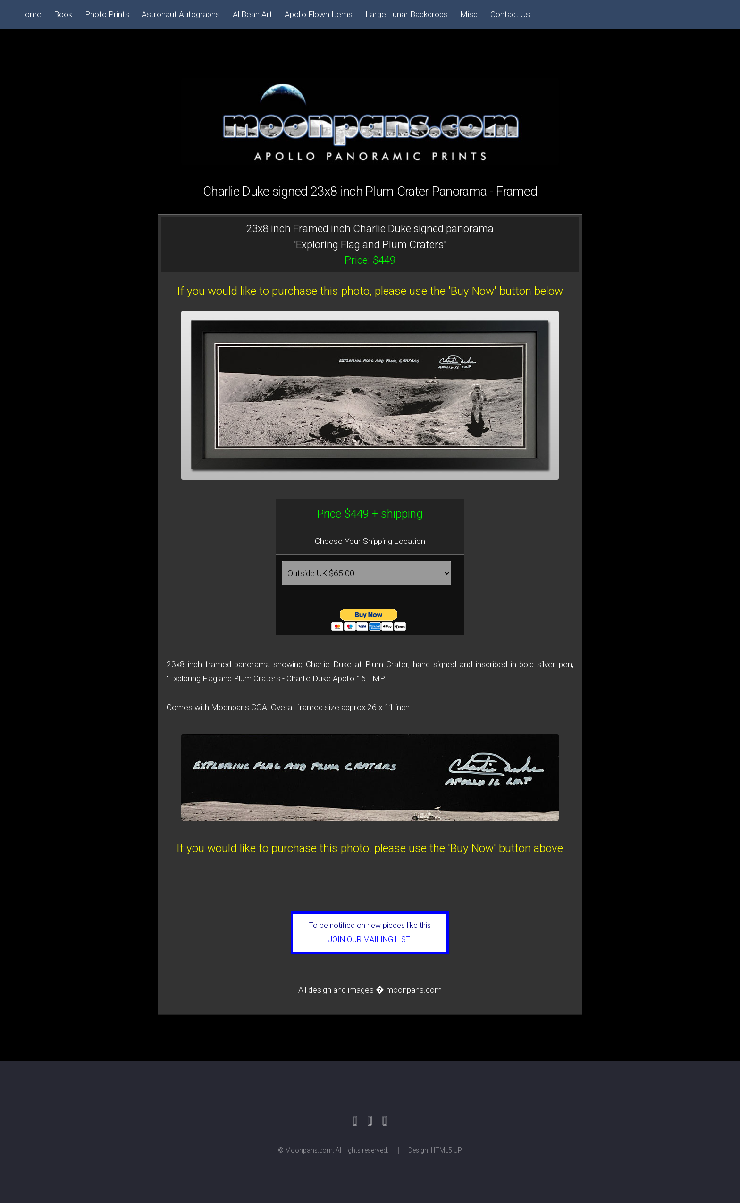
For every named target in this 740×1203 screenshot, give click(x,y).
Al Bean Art (252, 14)
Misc (469, 14)
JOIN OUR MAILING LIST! (370, 939)
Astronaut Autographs (181, 14)
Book (63, 14)
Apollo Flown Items (319, 14)
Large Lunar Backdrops (406, 14)
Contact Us (510, 14)
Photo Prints (107, 14)
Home (30, 14)
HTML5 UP (446, 1150)
